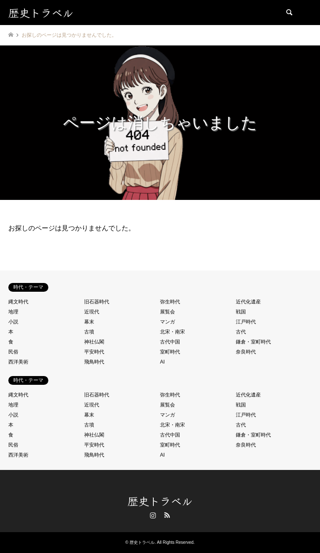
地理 (13, 312)
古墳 (89, 332)
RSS (167, 515)
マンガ (167, 322)
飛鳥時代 (94, 362)
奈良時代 (246, 352)
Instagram (153, 515)
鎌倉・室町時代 (253, 342)
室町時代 (170, 352)
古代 (241, 332)
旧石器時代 (96, 302)
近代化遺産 (248, 302)
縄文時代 (18, 302)
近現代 (91, 312)
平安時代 (94, 352)
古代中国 (170, 342)
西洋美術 (18, 362)
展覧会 (167, 312)
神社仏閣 (94, 342)
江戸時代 (246, 322)
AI (162, 362)
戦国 (241, 312)
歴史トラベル (160, 500)
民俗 (13, 352)
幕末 (89, 322)
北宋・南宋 (172, 332)
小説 (13, 322)
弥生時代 (170, 302)
